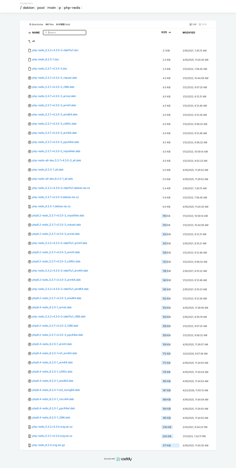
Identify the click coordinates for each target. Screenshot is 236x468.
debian (29, 7)
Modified (189, 32)
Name (36, 32)
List (192, 24)
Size (166, 32)
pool (41, 7)
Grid (202, 24)
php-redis (72, 7)
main (51, 7)
